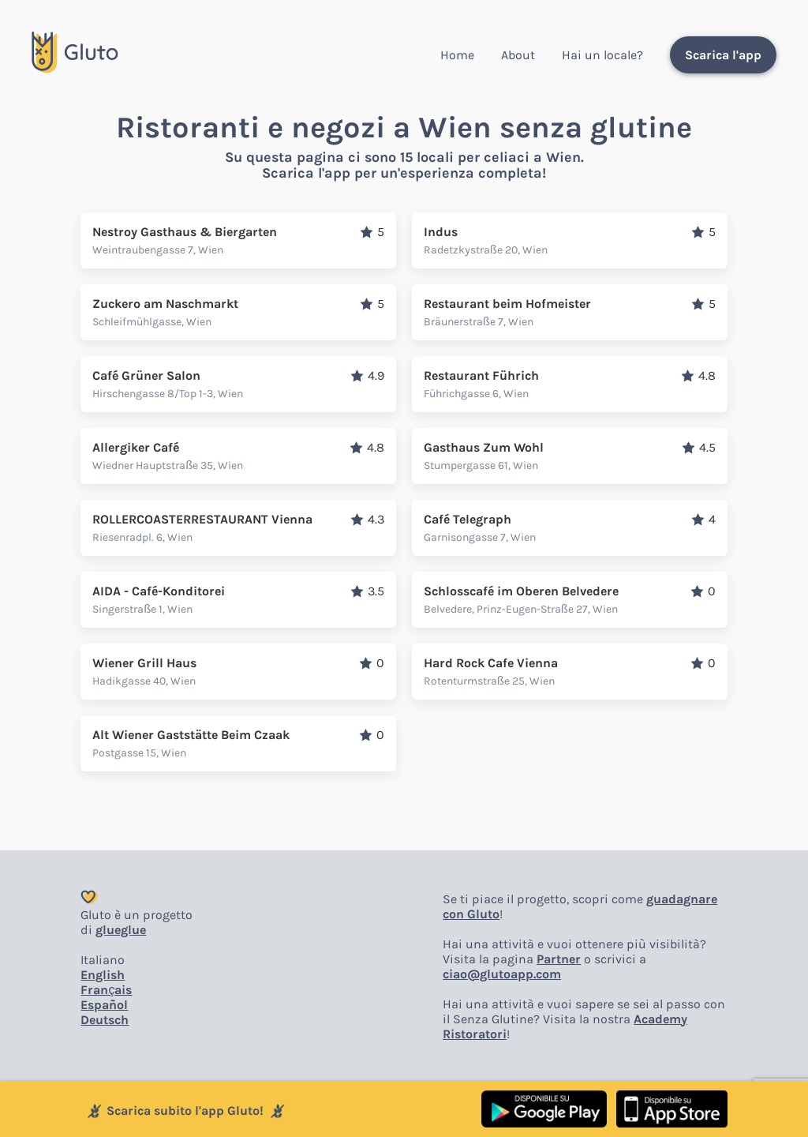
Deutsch (104, 1019)
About (518, 54)
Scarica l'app (723, 54)
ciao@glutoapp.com (502, 973)
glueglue (120, 929)
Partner (559, 958)
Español (104, 1004)
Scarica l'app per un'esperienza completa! (404, 173)
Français (106, 989)
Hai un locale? (602, 54)
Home (457, 54)
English (102, 974)
